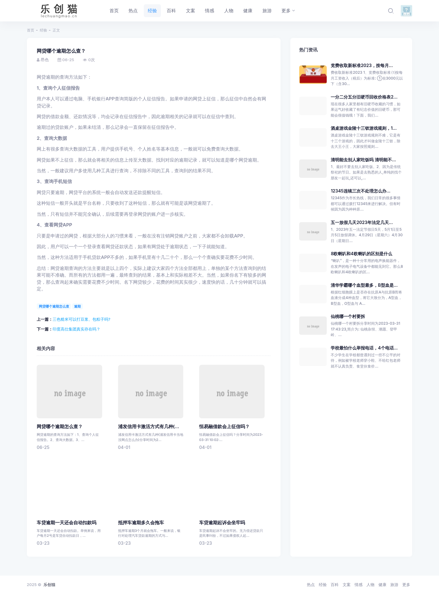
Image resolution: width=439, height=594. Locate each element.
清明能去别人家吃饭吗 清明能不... (363, 159)
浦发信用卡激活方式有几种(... (148, 426)
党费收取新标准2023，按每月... (362, 65)
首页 (30, 30)
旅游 (394, 584)
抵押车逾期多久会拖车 (141, 522)
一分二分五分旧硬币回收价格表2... (364, 96)
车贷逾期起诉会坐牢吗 (222, 522)
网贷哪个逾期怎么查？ (60, 426)
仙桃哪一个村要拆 (348, 316)
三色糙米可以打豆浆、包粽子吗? (81, 319)
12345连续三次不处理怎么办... (360, 190)
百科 (335, 584)
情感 (359, 584)
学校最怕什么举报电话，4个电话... (364, 347)
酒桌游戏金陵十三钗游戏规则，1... (363, 128)
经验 (43, 30)
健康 (382, 584)
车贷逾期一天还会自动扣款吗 (66, 522)
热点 (311, 584)
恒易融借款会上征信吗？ (224, 426)
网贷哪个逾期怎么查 (54, 306)
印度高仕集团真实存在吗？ (76, 329)
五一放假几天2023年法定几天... (362, 222)
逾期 (77, 306)
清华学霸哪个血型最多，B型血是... (364, 285)
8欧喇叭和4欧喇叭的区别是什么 (361, 253)
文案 (347, 584)
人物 (370, 584)
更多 (406, 584)
